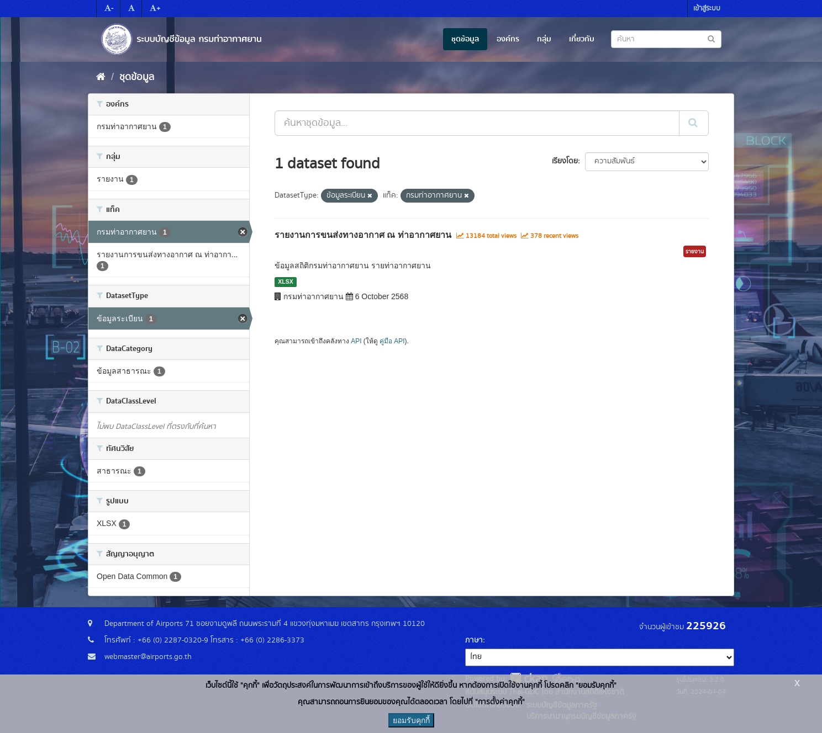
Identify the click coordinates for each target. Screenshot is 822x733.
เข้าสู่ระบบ (706, 8)
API (356, 341)
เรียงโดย (565, 161)
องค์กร (508, 39)
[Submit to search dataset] (711, 38)
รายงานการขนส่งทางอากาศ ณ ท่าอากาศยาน (363, 235)
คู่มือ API (392, 341)
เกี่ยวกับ (581, 39)
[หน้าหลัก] (101, 77)
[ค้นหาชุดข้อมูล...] (477, 123)
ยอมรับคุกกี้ (411, 720)
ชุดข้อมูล (465, 39)
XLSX (285, 281)
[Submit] (694, 123)
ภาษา (474, 640)
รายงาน (695, 252)
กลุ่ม (544, 39)
